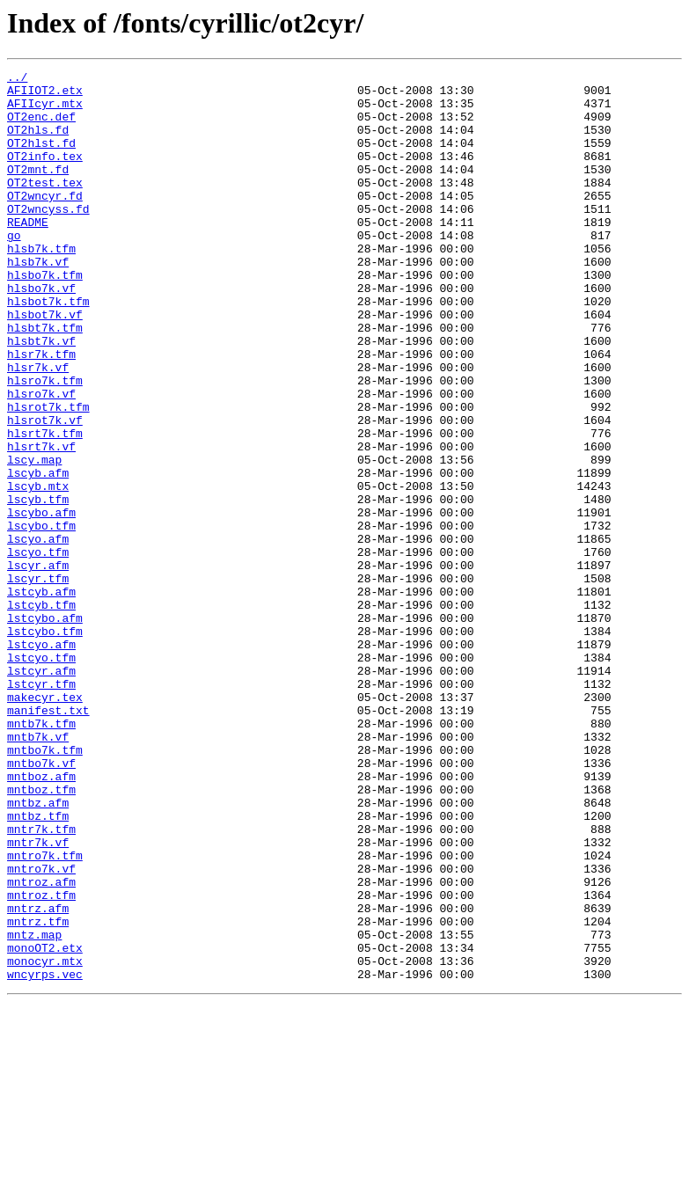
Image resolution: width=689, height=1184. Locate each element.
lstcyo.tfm (41, 776)
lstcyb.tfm (41, 712)
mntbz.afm (38, 950)
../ (17, 79)
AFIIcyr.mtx (45, 111)
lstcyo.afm (41, 760)
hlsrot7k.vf (45, 491)
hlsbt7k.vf (41, 396)
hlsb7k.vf (38, 301)
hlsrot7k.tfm (48, 475)
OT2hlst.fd (41, 158)
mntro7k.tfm (45, 1013)
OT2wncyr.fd (45, 222)
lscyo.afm (38, 633)
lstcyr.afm (41, 792)
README (27, 253)
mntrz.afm (38, 1077)
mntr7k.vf (38, 997)
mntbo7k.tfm (45, 887)
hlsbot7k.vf (45, 364)
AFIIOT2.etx (45, 95)
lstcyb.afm (41, 697)
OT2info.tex (45, 174)
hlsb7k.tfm (41, 285)
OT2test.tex (45, 206)
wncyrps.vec (45, 1156)
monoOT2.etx (45, 1124)
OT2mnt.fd (38, 190)
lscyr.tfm (38, 681)
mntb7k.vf (38, 871)
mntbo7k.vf (41, 902)
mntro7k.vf (41, 1029)
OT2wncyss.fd (48, 237)
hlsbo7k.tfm (45, 317)
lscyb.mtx (38, 570)
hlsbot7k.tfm (48, 348)
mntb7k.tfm (41, 855)
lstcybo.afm (45, 728)
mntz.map (34, 1108)
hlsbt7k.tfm (45, 380)
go (14, 269)
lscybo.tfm (41, 617)
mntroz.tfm (41, 1061)
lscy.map (34, 538)
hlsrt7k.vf (41, 522)
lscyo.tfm (38, 649)
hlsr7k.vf (38, 427)
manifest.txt (48, 839)
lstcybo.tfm (45, 744)
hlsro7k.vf (41, 459)
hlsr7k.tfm (41, 412)
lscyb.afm (38, 554)
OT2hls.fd (38, 142)
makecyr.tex (45, 823)
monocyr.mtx (45, 1140)
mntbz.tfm (38, 966)
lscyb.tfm (38, 586)
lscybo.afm (41, 602)
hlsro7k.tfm (45, 443)
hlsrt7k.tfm (45, 507)
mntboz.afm (41, 918)
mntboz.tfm (41, 934)
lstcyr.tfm (41, 807)
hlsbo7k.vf (41, 332)
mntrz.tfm (38, 1092)
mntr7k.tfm (41, 982)
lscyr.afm (38, 665)
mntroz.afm (41, 1045)
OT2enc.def (41, 127)
